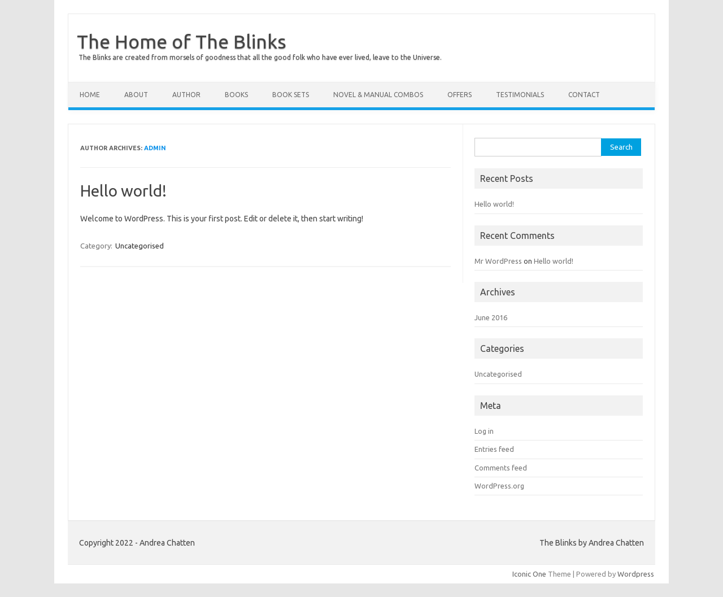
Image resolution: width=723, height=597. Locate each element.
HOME (90, 94)
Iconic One (529, 574)
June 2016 (490, 317)
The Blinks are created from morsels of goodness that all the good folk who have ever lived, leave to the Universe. (260, 57)
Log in (484, 431)
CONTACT (584, 94)
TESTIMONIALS (520, 94)
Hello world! (123, 190)
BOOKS (236, 94)
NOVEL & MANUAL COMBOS (378, 94)
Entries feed (494, 449)
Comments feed (500, 468)
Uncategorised (139, 246)
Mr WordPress (498, 261)
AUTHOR (186, 94)
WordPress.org (499, 486)
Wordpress (635, 574)
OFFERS (459, 94)
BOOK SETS (290, 94)
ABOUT (136, 94)
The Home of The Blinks (181, 41)
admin (155, 148)
